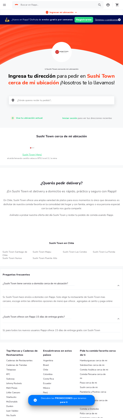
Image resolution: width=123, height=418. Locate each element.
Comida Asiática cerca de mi (94, 369)
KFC (8, 374)
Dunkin (9, 406)
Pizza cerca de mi (88, 382)
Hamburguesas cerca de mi (93, 360)
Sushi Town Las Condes (75, 251)
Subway (10, 378)
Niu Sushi (11, 415)
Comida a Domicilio (89, 408)
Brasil (46, 365)
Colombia (47, 374)
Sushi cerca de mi (89, 387)
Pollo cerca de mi (88, 413)
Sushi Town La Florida (104, 251)
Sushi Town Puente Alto (45, 258)
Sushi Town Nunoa (12, 258)
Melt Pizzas (11, 387)
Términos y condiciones (106, 19)
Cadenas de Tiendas (16, 365)
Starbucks (11, 397)
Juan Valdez (12, 410)
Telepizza (11, 369)
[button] (61, 12)
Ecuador (47, 383)
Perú (45, 392)
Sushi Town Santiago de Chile (15, 253)
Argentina (48, 360)
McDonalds (12, 401)
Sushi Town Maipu (42, 251)
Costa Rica (48, 378)
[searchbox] (57, 5)
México (46, 387)
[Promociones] (61, 400)
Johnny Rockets (14, 383)
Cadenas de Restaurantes (19, 360)
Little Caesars (13, 392)
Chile (45, 369)
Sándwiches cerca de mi (92, 365)
